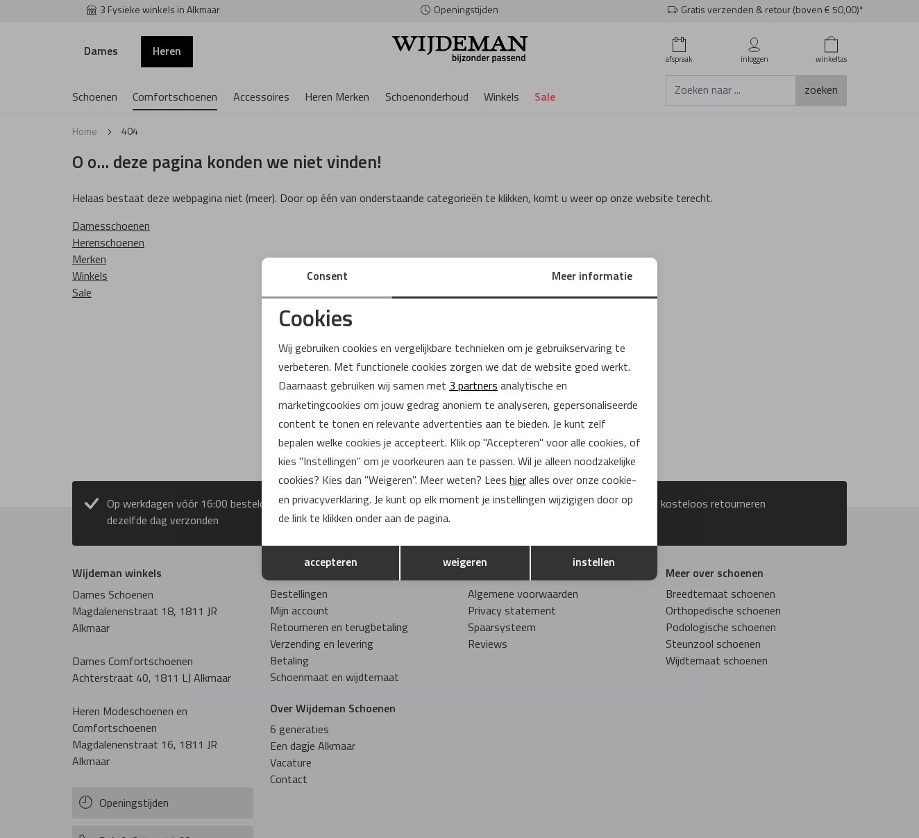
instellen (594, 563)
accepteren (330, 563)
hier (517, 481)
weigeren (465, 563)
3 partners (473, 386)
